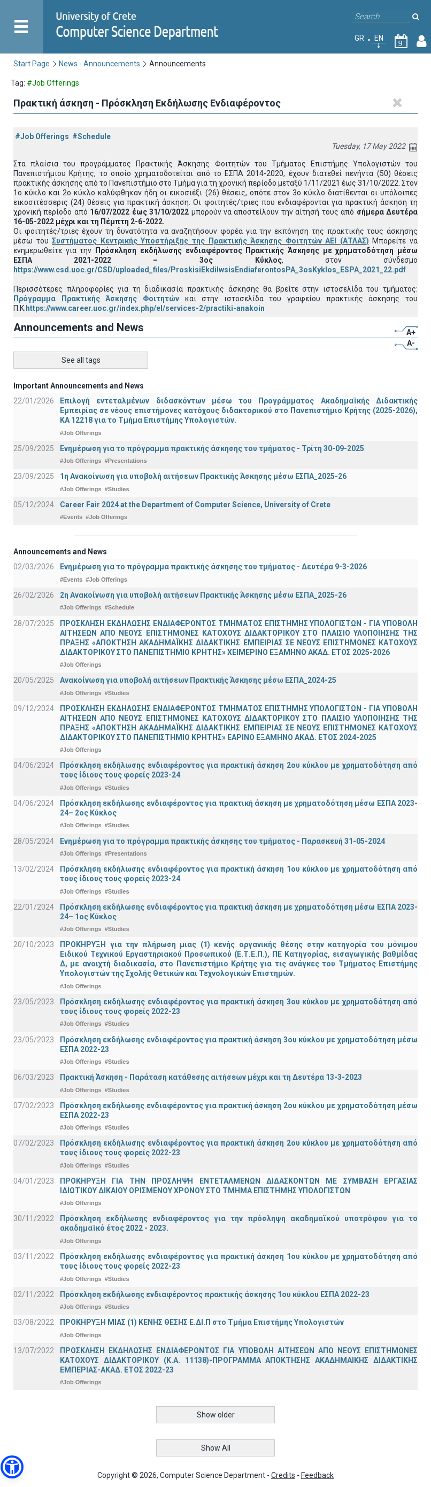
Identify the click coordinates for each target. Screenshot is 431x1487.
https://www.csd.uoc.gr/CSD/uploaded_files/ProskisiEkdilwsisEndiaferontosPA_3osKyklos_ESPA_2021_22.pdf (209, 269)
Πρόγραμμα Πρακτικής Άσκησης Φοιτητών (96, 298)
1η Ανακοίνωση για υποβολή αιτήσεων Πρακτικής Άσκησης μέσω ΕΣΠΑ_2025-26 (203, 476)
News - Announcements (99, 63)
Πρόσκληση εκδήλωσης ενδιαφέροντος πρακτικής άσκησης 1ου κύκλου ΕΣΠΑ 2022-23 (215, 1294)
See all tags (81, 360)
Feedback (317, 1475)
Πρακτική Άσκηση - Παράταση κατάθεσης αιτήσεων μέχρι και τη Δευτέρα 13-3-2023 (211, 1077)
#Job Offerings (42, 136)
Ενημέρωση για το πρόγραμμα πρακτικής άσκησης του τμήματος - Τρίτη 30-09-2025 (212, 448)
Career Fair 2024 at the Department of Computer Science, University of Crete (195, 504)
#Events (71, 517)
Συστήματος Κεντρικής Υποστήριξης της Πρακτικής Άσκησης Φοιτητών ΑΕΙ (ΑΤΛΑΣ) (210, 241)
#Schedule (91, 136)
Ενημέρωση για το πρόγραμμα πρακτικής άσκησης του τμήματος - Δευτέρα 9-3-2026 (213, 566)
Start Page (31, 63)
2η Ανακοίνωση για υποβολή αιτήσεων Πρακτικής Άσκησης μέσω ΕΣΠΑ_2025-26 (203, 595)
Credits (283, 1475)
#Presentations (126, 460)
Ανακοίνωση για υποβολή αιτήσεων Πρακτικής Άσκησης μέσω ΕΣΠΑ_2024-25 (198, 680)
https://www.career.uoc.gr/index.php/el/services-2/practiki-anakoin (145, 308)
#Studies (117, 489)
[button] (12, 1467)
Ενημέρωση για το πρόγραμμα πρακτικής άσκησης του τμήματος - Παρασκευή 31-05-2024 (222, 841)
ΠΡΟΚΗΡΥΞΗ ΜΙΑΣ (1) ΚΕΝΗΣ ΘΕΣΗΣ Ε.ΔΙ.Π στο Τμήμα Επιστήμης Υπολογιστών (202, 1322)
